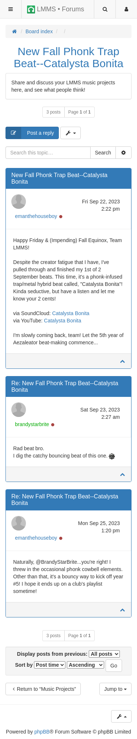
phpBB (42, 732)
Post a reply (30, 133)
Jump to (115, 689)
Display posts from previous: (68, 654)
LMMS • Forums (55, 9)
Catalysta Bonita (71, 313)
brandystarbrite (32, 424)
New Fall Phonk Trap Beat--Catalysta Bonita (68, 57)
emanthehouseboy (36, 216)
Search (103, 153)
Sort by (40, 665)
